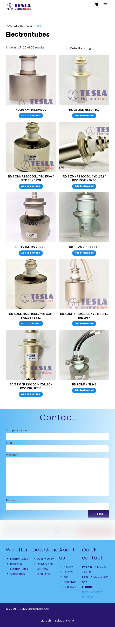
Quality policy (45, 559)
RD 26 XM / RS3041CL (31, 109)
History (68, 567)
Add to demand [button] (30, 115)
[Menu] (105, 4)
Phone (10, 500)
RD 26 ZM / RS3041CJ (84, 109)
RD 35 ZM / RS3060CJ (84, 247)
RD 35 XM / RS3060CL (30, 247)
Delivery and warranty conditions (45, 569)
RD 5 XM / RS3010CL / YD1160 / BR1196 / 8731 (30, 315)
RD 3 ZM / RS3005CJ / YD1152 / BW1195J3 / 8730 (84, 178)
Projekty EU (71, 587)
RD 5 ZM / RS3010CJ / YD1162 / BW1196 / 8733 (31, 386)
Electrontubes (23, 25)
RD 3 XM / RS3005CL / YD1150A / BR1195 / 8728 (31, 178)
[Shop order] (89, 48)
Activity (68, 572)
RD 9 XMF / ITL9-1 (84, 384)
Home (9, 25)
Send (98, 514)
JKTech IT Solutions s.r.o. (57, 620)
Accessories (17, 574)
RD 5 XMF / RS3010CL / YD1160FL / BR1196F (84, 315)
